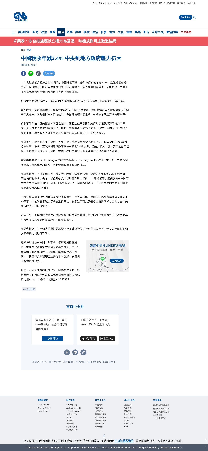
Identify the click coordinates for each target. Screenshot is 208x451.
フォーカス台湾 (114, 3)
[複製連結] (38, 73)
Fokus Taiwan (130, 3)
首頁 (23, 50)
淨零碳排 (143, 3)
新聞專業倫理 (101, 419)
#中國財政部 (29, 289)
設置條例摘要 (101, 416)
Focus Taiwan (99, 3)
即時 (35, 32)
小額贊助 (52, 338)
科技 (87, 32)
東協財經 (172, 32)
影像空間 (171, 3)
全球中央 (158, 32)
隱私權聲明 (100, 426)
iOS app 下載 (72, 405)
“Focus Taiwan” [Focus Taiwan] (170, 447)
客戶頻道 (181, 3)
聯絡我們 (99, 430)
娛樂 (138, 32)
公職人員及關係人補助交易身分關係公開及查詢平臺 (161, 416)
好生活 (162, 3)
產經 (70, 32)
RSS (126, 430)
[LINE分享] (30, 73)
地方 (112, 32)
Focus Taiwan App (73, 414)
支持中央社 (185, 17)
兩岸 (61, 32)
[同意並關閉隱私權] (206, 440)
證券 (78, 32)
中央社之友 (129, 426)
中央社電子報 (72, 433)
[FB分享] (23, 73)
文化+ (69, 422)
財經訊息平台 (130, 419)
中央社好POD (73, 436)
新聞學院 (70, 430)
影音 (146, 32)
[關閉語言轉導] (206, 447)
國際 (52, 32)
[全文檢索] (194, 17)
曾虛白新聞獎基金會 (161, 407)
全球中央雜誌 (72, 419)
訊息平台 (128, 416)
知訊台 (127, 422)
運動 (129, 32)
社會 (104, 32)
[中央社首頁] (20, 16)
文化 (121, 32)
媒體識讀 (153, 3)
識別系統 (99, 409)
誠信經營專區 (101, 422)
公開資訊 (99, 412)
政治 (44, 32)
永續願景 (191, 3)
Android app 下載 (74, 409)
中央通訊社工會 (160, 423)
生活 (95, 32)
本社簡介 (99, 405)
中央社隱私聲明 (124, 440)
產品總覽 (128, 405)
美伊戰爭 (24, 32)
